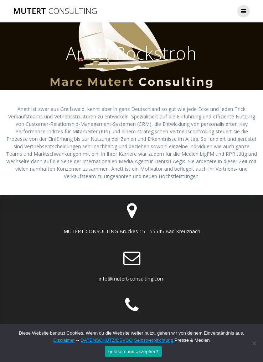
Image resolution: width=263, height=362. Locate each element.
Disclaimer (64, 340)
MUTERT (55, 11)
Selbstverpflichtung (154, 340)
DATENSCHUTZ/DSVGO (107, 340)
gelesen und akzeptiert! (133, 351)
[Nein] (254, 343)
